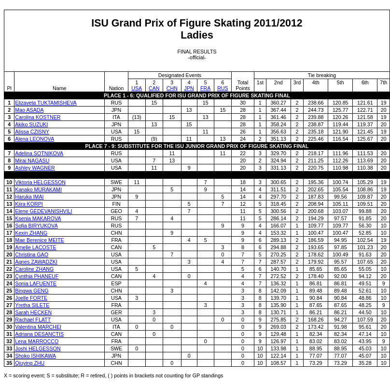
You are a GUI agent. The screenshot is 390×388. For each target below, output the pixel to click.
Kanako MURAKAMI (38, 189)
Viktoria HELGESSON (40, 182)
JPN (189, 88)
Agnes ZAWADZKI (36, 262)
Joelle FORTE (31, 298)
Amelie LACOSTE (35, 247)
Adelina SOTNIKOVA (39, 153)
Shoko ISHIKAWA (35, 356)
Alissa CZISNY (32, 131)
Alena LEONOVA (34, 139)
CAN (154, 88)
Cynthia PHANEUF (36, 276)
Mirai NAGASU (32, 160)
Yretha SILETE (32, 305)
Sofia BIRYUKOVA (36, 225)
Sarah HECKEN (33, 312)
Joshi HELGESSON (37, 348)
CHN (172, 88)
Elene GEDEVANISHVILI (43, 211)
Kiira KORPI (28, 204)
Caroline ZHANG (34, 269)
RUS (222, 88)
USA (136, 88)
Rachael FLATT (33, 319)
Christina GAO (31, 254)
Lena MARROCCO (36, 341)
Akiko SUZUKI (31, 124)
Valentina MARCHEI (38, 327)
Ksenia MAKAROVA (38, 218)
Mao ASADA (29, 110)
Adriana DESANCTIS (39, 334)
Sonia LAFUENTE (35, 283)
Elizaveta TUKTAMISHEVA (45, 103)
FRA (205, 88)
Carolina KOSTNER (37, 117)
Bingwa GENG (31, 291)
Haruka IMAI (29, 197)
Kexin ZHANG (31, 233)
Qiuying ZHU (29, 363)
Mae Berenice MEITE (39, 240)
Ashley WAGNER (35, 168)
